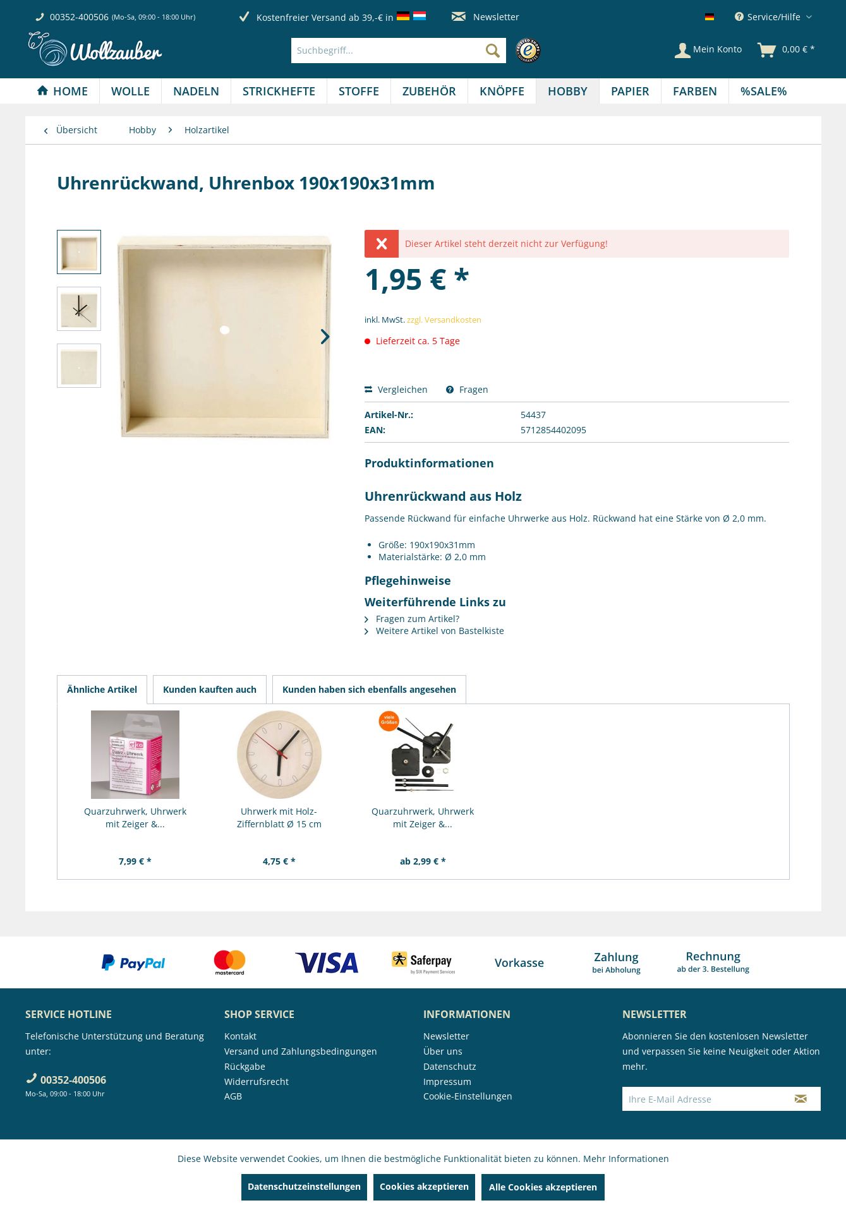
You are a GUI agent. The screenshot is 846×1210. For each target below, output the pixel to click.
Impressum (447, 1081)
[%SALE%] (764, 91)
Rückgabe (244, 1066)
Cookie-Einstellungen (467, 1096)
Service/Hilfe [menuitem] (769, 17)
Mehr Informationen (626, 1159)
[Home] (62, 91)
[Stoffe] (358, 91)
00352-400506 (79, 17)
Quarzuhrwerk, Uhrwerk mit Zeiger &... (135, 817)
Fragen (467, 389)
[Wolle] (130, 91)
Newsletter (485, 17)
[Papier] (630, 91)
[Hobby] (567, 91)
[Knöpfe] (502, 91)
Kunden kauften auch (210, 689)
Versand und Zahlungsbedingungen (300, 1051)
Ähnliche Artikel (102, 689)
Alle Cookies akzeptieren (543, 1187)
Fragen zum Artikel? (412, 619)
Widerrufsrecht (256, 1081)
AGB (233, 1096)
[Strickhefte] (279, 91)
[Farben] (695, 91)
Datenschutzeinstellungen (304, 1186)
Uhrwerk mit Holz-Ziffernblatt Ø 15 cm (279, 817)
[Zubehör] (429, 91)
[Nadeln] (196, 91)
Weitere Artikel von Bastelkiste (434, 631)
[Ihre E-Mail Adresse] (702, 1099)
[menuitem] (419, 50)
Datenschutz (449, 1066)
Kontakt (240, 1036)
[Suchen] (493, 50)
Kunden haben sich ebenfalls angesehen (369, 689)
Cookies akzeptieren (424, 1186)
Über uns (442, 1051)
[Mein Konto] (708, 50)
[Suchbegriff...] (398, 50)
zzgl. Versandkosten (444, 319)
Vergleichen (396, 389)
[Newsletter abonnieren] (801, 1099)
